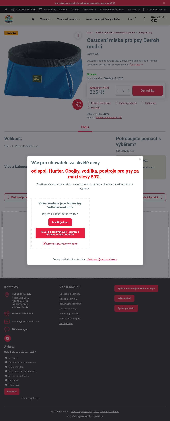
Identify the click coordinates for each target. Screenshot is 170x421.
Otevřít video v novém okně (60, 243)
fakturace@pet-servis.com (102, 259)
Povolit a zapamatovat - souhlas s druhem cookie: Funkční (60, 233)
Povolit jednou (60, 222)
